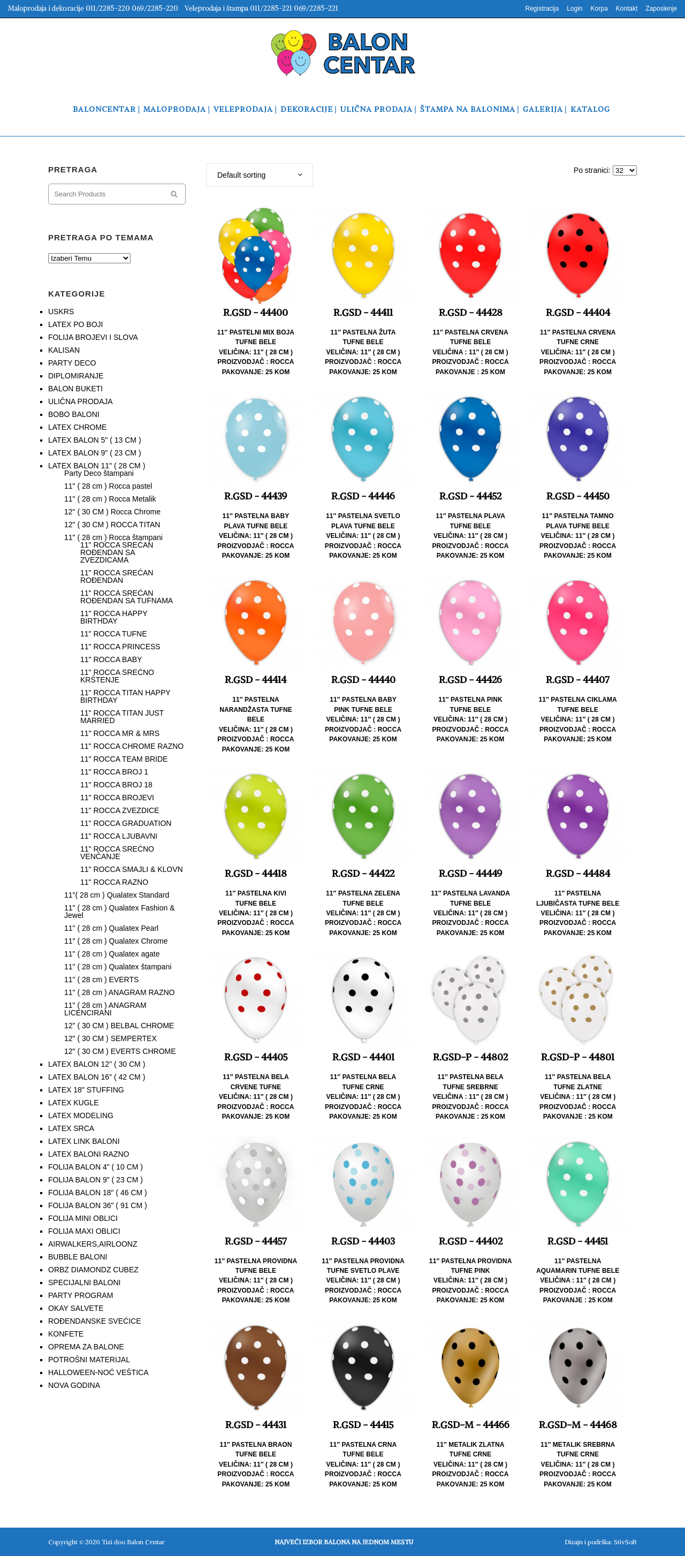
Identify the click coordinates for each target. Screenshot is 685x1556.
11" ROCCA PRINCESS (120, 646)
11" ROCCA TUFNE (113, 633)
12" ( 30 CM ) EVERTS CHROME (120, 1051)
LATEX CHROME (77, 427)
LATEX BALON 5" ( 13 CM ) (94, 440)
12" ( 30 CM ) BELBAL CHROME (119, 1025)
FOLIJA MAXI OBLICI (84, 1231)
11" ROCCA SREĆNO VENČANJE (117, 853)
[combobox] (259, 175)
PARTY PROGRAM (80, 1295)
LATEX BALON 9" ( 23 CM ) (94, 453)
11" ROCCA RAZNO (114, 882)
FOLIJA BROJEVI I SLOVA (93, 337)
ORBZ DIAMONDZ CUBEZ (93, 1269)
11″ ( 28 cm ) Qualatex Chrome (116, 941)
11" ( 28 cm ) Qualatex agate (112, 954)
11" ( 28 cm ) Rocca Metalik (110, 499)
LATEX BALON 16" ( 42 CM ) (96, 1077)
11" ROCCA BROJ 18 (116, 784)
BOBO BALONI (74, 414)
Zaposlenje (661, 8)
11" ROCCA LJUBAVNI (118, 836)
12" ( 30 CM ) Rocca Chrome (112, 511)
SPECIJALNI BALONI (84, 1282)
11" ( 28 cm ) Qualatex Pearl (111, 928)
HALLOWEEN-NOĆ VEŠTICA (98, 1372)
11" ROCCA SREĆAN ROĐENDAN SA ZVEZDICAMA (116, 552)
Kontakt (627, 8)
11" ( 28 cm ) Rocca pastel (108, 486)
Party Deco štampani (99, 473)
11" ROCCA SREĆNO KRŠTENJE (117, 676)
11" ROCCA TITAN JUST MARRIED (122, 717)
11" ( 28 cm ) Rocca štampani (113, 537)
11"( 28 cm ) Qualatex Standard (116, 895)
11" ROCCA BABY (111, 659)
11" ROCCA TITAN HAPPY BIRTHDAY (125, 696)
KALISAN (64, 350)
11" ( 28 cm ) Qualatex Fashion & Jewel (119, 912)
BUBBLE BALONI (78, 1257)
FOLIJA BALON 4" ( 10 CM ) (95, 1167)
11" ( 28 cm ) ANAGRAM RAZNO (119, 992)
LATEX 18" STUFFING (86, 1090)
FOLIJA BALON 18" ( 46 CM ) (97, 1192)
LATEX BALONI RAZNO (88, 1154)
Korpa (599, 8)
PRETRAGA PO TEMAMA (101, 237)
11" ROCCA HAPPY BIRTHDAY (113, 617)
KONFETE (65, 1334)
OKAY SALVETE (76, 1308)
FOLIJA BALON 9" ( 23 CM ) (95, 1179)
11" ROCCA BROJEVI (117, 797)
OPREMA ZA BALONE (86, 1346)
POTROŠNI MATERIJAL (89, 1359)
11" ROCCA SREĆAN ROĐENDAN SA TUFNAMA (126, 597)
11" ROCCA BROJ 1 (114, 772)
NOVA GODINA (74, 1385)
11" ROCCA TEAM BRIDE (124, 759)
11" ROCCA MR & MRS (119, 733)
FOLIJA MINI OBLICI (83, 1218)
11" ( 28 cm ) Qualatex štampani (117, 966)
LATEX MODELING (80, 1115)
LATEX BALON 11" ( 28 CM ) (96, 465)
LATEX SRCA (71, 1128)
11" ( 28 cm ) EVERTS (101, 979)
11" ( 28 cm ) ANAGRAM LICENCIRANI (105, 1009)
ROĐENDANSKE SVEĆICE (94, 1321)
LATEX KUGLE (73, 1102)
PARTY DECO (72, 363)
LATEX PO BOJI (75, 324)
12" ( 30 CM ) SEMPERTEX (110, 1038)
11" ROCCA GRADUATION (125, 823)
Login (574, 8)
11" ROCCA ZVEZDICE (119, 810)
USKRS (61, 311)
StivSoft (625, 1542)
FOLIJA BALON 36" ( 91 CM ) (97, 1205)
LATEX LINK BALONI (84, 1141)
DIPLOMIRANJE (75, 375)
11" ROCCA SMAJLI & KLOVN (131, 869)
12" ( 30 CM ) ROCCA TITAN (112, 524)
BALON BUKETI (75, 388)
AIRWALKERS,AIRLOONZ (92, 1244)
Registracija (542, 8)
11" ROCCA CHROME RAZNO (132, 746)
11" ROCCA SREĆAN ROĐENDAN (116, 576)
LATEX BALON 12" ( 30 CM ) (96, 1064)
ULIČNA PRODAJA (80, 401)
